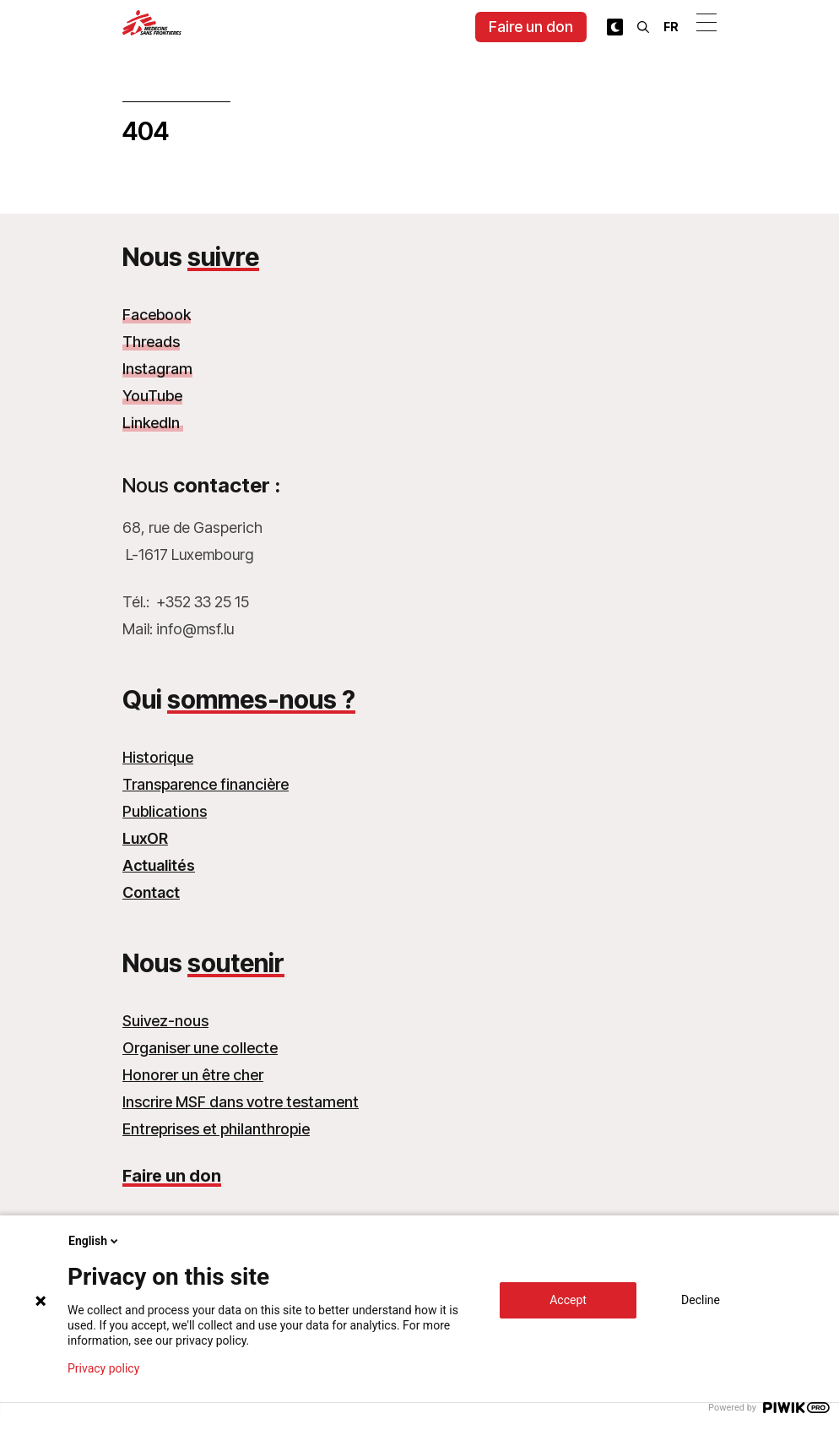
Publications (164, 811)
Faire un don (531, 26)
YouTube (152, 396)
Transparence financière (205, 784)
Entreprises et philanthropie (216, 1129)
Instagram (157, 369)
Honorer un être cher (192, 1075)
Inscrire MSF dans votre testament (240, 1102)
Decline (700, 1300)
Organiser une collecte (200, 1048)
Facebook (156, 315)
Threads (151, 342)
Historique (157, 757)
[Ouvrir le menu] (706, 22)
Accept (568, 1300)
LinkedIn (152, 423)
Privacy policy (103, 1368)
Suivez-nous (165, 1021)
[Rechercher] (643, 27)
